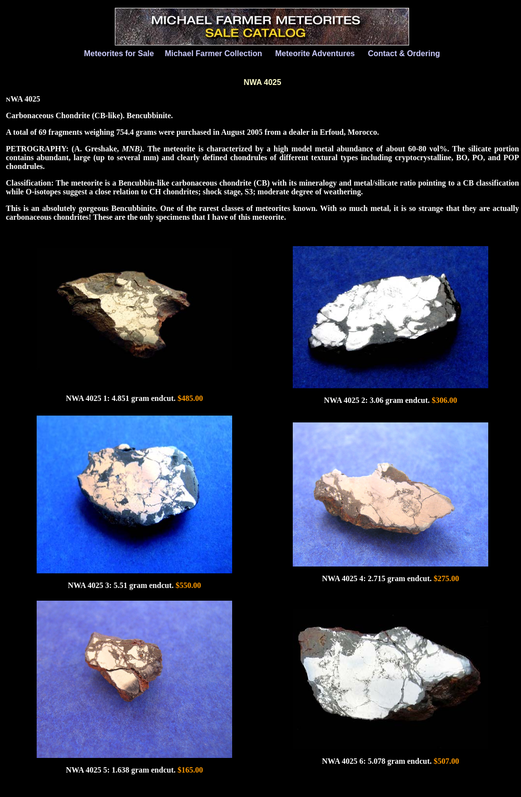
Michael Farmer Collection (213, 53)
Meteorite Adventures (315, 53)
